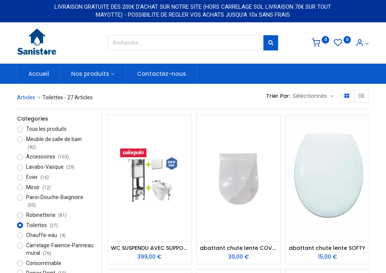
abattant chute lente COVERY (238, 248)
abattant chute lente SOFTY (327, 248)
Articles (26, 97)
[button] (313, 96)
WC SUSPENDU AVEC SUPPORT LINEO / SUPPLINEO (149, 248)
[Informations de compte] (362, 43)
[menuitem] (38, 74)
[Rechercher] (270, 42)
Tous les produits (46, 129)
